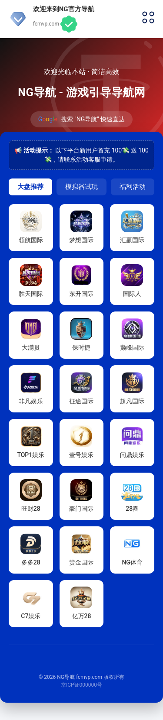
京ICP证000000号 (81, 685)
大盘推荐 (30, 186)
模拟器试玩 (81, 186)
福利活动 (133, 186)
